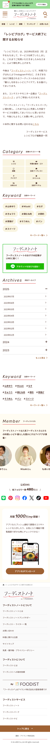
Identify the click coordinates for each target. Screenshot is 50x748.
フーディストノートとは (13, 611)
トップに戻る (25, 728)
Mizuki (27, 206)
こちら (36, 124)
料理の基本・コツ (36, 163)
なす (41, 206)
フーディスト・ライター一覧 (15, 624)
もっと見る (41, 357)
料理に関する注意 (10, 637)
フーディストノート (20, 70)
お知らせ (13, 184)
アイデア (14, 177)
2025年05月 (25, 309)
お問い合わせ (8, 630)
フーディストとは (10, 665)
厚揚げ (10, 221)
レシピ (12, 24)
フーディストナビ (10, 718)
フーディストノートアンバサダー (16, 617)
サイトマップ (8, 643)
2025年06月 (25, 302)
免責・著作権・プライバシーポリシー (18, 650)
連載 (20, 24)
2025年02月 (25, 328)
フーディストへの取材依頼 (14, 672)
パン (40, 221)
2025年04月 (25, 315)
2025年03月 (25, 322)
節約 (42, 213)
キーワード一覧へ (38, 235)
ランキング (31, 24)
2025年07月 (25, 296)
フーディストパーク (11, 712)
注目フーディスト (36, 170)
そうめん (26, 221)
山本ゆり (11, 206)
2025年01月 (25, 334)
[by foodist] (25, 683)
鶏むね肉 (28, 213)
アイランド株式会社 (27, 736)
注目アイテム (36, 184)
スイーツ (11, 228)
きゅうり (11, 213)
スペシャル (36, 177)
